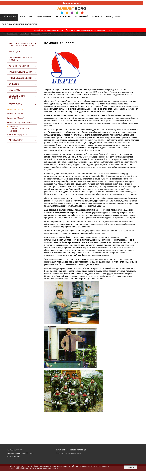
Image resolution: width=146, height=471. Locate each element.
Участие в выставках (19, 129)
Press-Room (24, 34)
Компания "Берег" (15, 109)
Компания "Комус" (15, 118)
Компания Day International (19, 122)
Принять (130, 467)
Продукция (26, 16)
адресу (60, 30)
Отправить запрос (72, 3)
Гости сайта (35, 34)
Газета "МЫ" (15, 90)
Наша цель (15, 52)
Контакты (97, 16)
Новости (14, 126)
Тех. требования (63, 16)
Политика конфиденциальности (19, 24)
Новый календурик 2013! (18, 135)
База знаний (81, 16)
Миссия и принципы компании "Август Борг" (22, 44)
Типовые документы (20, 78)
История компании (19, 66)
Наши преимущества (20, 72)
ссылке (109, 30)
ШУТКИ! (13, 131)
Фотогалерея (16, 140)
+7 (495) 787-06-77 (114, 16)
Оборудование (43, 16)
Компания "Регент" (15, 114)
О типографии (12, 34)
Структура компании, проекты (20, 59)
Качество (14, 84)
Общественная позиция (17, 97)
